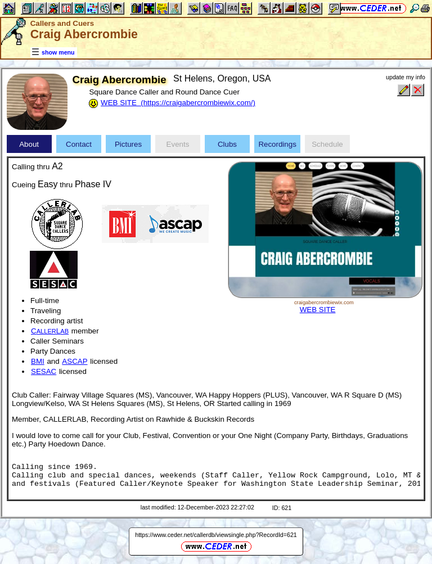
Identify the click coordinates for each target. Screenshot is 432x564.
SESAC (43, 371)
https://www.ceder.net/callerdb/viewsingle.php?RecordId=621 (216, 534)
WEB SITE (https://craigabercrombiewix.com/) (178, 102)
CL (50, 331)
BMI (37, 361)
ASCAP (74, 361)
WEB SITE (318, 309)
